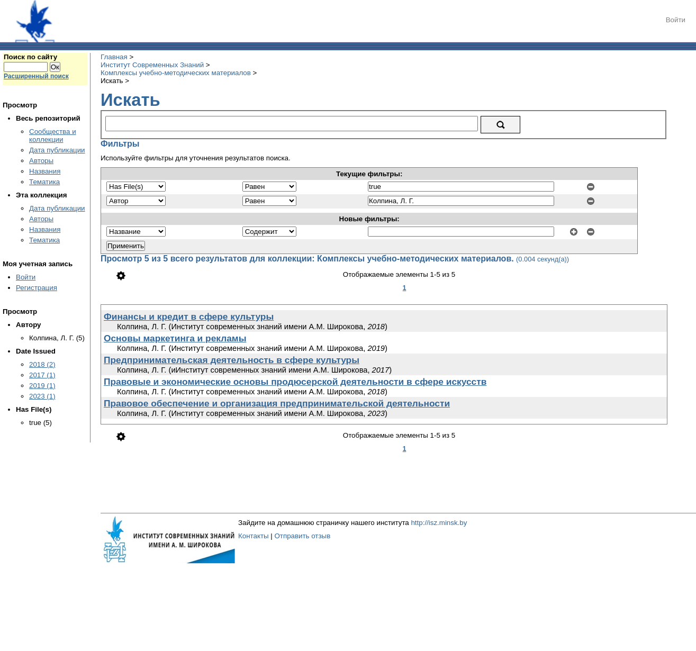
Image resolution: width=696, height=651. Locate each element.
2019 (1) (42, 386)
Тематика (44, 182)
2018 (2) (42, 364)
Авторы (41, 161)
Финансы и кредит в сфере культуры (189, 316)
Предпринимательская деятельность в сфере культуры (231, 360)
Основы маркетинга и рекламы (175, 338)
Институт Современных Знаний (152, 65)
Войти (675, 20)
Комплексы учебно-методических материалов (176, 73)
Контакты (253, 536)
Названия (44, 171)
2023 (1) (42, 396)
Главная (114, 57)
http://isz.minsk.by (439, 523)
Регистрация (36, 288)
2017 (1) (42, 375)
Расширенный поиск (36, 76)
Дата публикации (57, 150)
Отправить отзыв (302, 536)
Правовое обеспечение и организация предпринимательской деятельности (277, 403)
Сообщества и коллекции (52, 135)
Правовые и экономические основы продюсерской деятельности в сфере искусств (295, 381)
